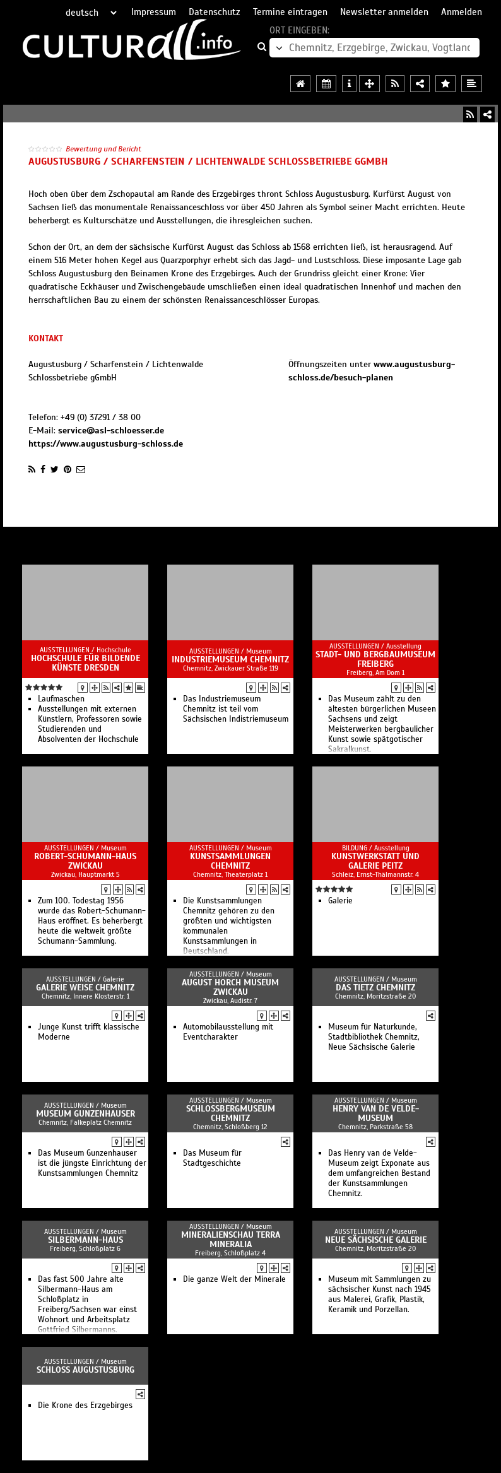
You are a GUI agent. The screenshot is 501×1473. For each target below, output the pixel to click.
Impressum (153, 12)
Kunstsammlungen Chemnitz (230, 861)
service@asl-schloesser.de (111, 430)
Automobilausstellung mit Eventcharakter (228, 1032)
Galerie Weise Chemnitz (85, 987)
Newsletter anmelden (384, 12)
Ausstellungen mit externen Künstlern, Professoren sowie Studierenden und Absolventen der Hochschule (90, 724)
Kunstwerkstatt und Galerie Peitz (375, 861)
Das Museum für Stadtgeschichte (212, 1158)
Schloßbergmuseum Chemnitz (230, 1113)
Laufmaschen (61, 699)
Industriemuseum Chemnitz (230, 659)
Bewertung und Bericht (103, 148)
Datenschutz (214, 12)
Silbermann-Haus (85, 1240)
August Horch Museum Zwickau (230, 987)
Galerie (340, 901)
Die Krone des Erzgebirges (85, 1405)
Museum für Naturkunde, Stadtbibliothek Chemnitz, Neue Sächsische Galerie (374, 1037)
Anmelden (461, 12)
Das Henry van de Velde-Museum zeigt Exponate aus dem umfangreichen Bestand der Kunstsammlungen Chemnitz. (379, 1173)
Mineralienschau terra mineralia (230, 1239)
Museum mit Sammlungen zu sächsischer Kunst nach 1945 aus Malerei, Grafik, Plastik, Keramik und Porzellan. (379, 1294)
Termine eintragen (290, 12)
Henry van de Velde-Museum (376, 1113)
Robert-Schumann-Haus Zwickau (85, 861)
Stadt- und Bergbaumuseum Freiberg (375, 659)
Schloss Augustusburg (85, 1370)
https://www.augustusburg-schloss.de (105, 443)
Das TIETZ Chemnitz (375, 987)
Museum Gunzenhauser (85, 1113)
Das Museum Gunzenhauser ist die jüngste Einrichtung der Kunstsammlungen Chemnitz (92, 1163)
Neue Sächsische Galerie (376, 1240)
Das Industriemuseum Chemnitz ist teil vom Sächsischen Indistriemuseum (235, 709)
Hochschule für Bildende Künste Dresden (85, 663)
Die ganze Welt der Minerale (234, 1279)
